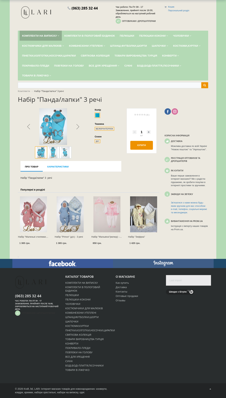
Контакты (121, 291)
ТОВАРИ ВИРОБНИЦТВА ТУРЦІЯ (84, 339)
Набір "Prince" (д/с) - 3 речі (69, 236)
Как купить (122, 282)
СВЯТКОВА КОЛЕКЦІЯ (78, 334)
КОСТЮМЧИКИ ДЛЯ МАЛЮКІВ (84, 308)
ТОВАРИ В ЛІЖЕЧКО (77, 370)
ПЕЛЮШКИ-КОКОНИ (78, 299)
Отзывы (120, 300)
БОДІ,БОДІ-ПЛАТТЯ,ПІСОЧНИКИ (84, 365)
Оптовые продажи (127, 296)
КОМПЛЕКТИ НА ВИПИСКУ (81, 282)
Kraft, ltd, (29, 388)
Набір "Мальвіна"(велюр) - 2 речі (108, 236)
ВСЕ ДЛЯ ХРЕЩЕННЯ (77, 356)
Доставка (121, 287)
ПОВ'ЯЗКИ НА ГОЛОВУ (79, 352)
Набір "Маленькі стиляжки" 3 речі (35, 236)
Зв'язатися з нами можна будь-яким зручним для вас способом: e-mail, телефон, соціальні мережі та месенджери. (189, 207)
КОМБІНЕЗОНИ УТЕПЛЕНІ (80, 312)
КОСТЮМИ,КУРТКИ (77, 326)
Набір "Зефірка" (136, 236)
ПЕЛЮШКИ (72, 295)
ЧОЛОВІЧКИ (72, 304)
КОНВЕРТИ (71, 343)
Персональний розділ (178, 10)
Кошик (171, 7)
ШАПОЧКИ (71, 321)
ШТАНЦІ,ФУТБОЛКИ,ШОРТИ (82, 317)
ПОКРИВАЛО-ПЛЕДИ (77, 348)
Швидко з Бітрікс (178, 292)
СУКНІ (69, 361)
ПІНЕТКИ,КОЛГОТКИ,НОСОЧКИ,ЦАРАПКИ (90, 330)
